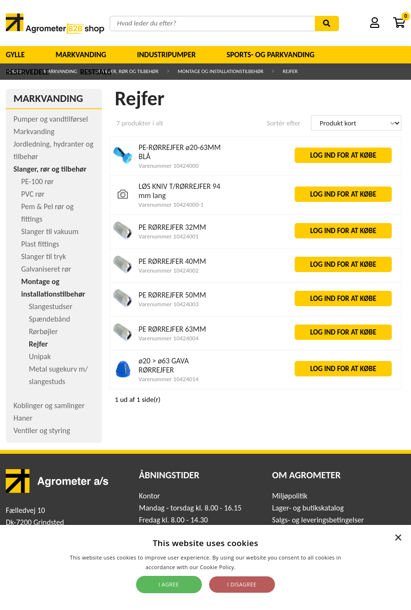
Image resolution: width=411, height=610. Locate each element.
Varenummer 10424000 (168, 165)
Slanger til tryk (43, 256)
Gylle (15, 54)
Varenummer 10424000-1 (170, 204)
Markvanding (81, 54)
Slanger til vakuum (49, 231)
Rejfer (38, 344)
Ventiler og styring (41, 430)
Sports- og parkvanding (270, 54)
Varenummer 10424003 (168, 304)
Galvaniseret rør (46, 269)
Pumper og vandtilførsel (50, 119)
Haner (23, 418)
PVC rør (33, 194)
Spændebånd (49, 319)
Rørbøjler (43, 331)
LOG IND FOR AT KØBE (343, 155)
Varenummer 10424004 (168, 338)
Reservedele (28, 71)
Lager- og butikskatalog (308, 507)
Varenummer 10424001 (168, 236)
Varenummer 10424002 (168, 270)
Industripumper (166, 54)
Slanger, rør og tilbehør (50, 169)
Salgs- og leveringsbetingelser (318, 519)
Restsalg (96, 71)
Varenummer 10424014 (168, 379)
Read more (251, 567)
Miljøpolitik (290, 495)
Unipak (40, 356)
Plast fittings (40, 244)
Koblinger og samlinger (49, 405)
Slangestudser (51, 306)
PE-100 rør (37, 181)
